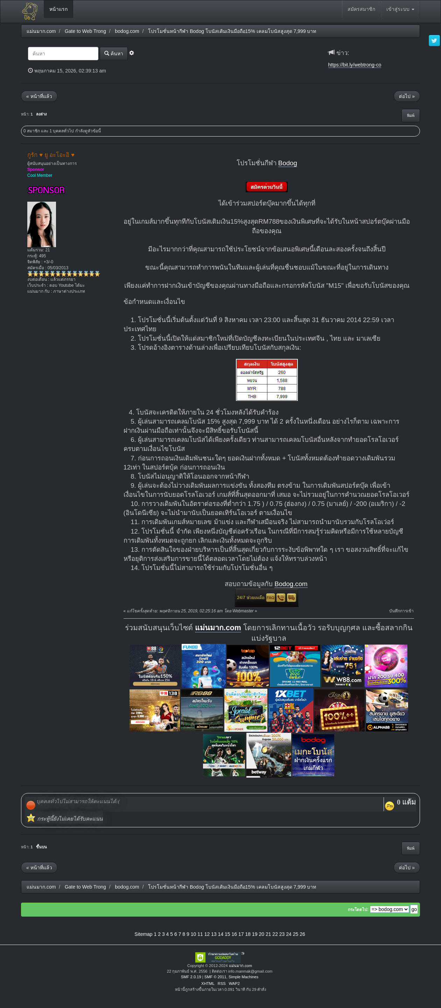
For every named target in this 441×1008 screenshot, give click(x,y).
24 (289, 934)
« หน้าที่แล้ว (39, 96)
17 (241, 934)
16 (234, 934)
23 (282, 934)
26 (302, 934)
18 (248, 934)
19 (255, 934)
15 (227, 934)
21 (268, 934)
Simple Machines (243, 977)
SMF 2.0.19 (191, 977)
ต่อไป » (407, 96)
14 (221, 934)
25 (296, 934)
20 (261, 934)
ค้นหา (113, 53)
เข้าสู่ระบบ (400, 9)
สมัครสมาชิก (361, 9)
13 (214, 934)
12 (207, 934)
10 (193, 934)
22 (275, 934)
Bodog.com (290, 584)
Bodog (287, 163)
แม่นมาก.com (218, 628)
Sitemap (143, 934)
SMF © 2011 (215, 977)
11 (200, 934)
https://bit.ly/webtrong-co (355, 65)
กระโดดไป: (358, 909)
